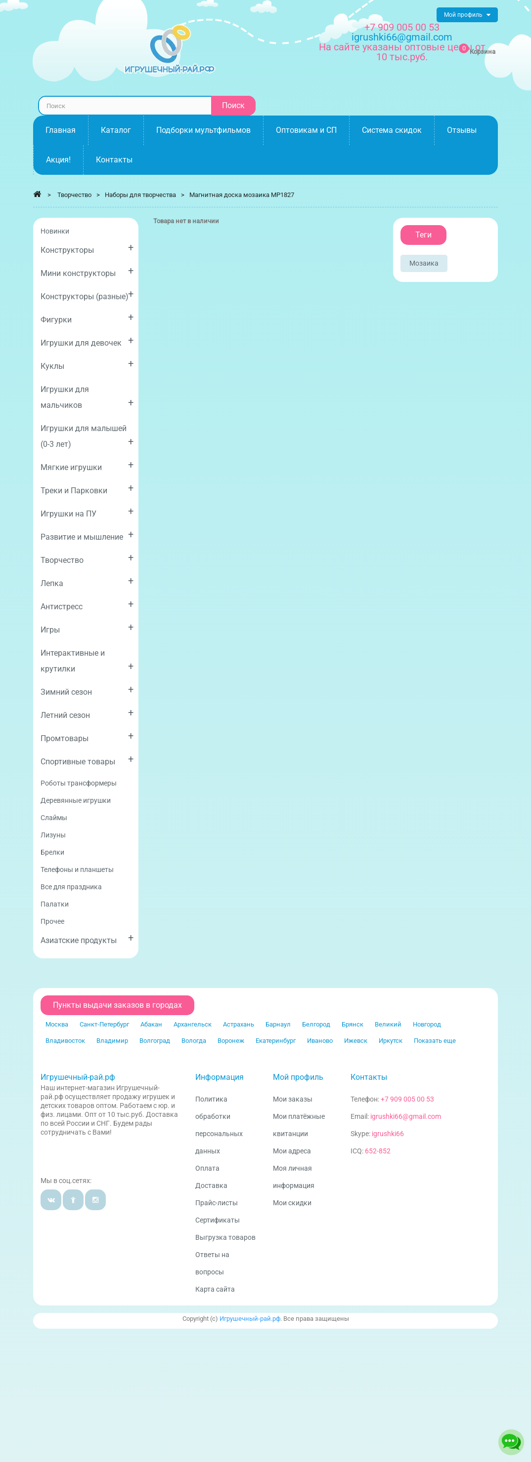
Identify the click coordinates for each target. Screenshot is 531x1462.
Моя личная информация (293, 1176)
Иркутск (390, 1040)
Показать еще (435, 1040)
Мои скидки (292, 1203)
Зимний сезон (87, 690)
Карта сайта (215, 1289)
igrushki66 (388, 1134)
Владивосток (65, 1040)
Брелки (52, 852)
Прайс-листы (216, 1203)
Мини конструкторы (87, 271)
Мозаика (424, 263)
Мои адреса (292, 1151)
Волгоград (154, 1040)
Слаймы (54, 818)
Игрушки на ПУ (87, 511)
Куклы (87, 364)
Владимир (112, 1040)
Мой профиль (298, 1077)
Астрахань (238, 1024)
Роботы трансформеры (79, 783)
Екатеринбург (276, 1040)
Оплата (207, 1168)
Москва (56, 1024)
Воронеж (231, 1040)
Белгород (316, 1024)
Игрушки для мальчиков (87, 397)
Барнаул (278, 1024)
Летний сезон (87, 713)
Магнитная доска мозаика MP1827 (241, 194)
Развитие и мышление (87, 535)
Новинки (55, 231)
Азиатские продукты (87, 938)
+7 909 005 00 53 (402, 27)
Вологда (193, 1040)
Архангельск (193, 1024)
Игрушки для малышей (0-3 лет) (87, 436)
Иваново (320, 1040)
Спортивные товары (87, 759)
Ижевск (355, 1040)
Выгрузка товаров (225, 1237)
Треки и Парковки (87, 488)
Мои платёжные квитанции (299, 1125)
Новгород (427, 1024)
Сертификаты (217, 1220)
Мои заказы (292, 1099)
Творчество (87, 558)
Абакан (151, 1024)
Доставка (211, 1185)
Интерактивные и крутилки (87, 660)
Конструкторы (87, 248)
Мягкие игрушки (87, 465)
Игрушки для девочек (87, 341)
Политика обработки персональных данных (219, 1125)
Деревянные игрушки (76, 800)
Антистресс (87, 604)
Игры (87, 627)
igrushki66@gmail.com (405, 1116)
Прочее (52, 921)
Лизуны (53, 835)
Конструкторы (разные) (87, 294)
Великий (388, 1024)
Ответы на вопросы (212, 1263)
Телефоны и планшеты (77, 869)
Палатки (55, 904)
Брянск (352, 1024)
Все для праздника (71, 887)
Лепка (87, 581)
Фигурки (87, 317)
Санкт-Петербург (104, 1024)
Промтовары (87, 736)
